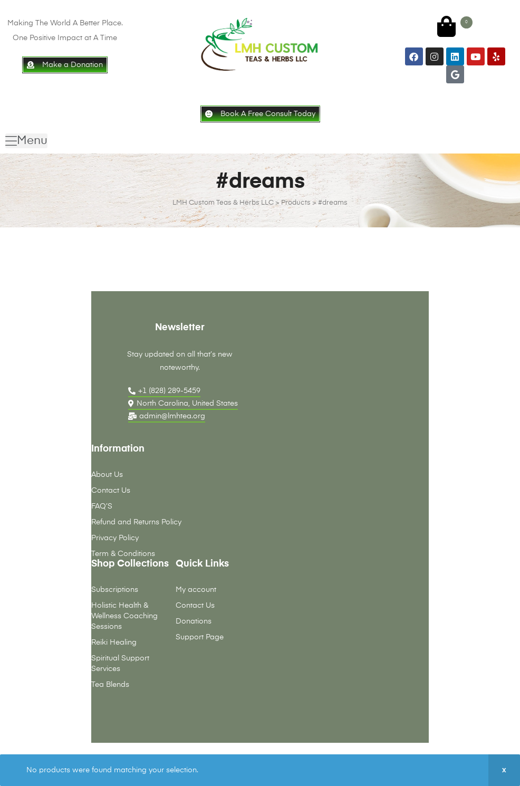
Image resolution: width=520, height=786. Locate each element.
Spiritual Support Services (120, 664)
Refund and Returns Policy (136, 522)
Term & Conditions (123, 554)
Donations (193, 621)
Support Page (200, 637)
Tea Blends (110, 684)
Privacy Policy (115, 538)
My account (196, 589)
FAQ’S (101, 506)
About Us (107, 474)
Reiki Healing (114, 642)
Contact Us (110, 490)
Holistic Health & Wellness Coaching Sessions (124, 616)
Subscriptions (114, 589)
